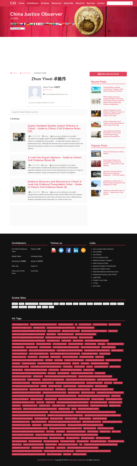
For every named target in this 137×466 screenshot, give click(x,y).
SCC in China (50, 431)
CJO (13, 3)
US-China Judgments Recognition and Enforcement (58, 451)
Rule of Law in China (89, 428)
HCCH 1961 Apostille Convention (107, 379)
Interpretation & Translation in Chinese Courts (110, 392)
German (69, 304)
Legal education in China (30, 405)
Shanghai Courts (105, 431)
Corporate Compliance (28, 363)
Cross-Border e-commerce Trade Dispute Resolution (46, 366)
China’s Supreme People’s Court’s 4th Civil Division (64, 353)
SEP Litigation (60, 431)
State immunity (17, 444)
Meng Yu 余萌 (36, 249)
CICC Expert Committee (86, 357)
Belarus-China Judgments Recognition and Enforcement (28, 334)
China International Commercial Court (105, 272)
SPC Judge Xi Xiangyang (68, 441)
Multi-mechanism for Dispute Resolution (61, 412)
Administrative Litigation (66, 324)
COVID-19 (76, 363)
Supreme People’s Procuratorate (104, 266)
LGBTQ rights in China (58, 405)
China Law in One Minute (76, 344)
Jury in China (40, 402)
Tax (81, 444)
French (62, 304)
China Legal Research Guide (115, 344)
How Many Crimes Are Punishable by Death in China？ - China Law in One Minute (113, 163)
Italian (75, 304)
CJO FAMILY (97, 255)
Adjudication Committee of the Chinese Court (43, 324)
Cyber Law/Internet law (101, 366)
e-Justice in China (89, 370)
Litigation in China (115, 405)
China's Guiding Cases (108, 347)
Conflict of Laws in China (113, 360)
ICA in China (108, 383)
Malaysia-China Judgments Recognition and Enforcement (40, 409)
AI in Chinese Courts (85, 324)
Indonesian (23, 307)
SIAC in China (116, 431)
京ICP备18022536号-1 (46, 460)
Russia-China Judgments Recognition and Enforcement (28, 431)
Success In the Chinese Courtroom (33, 444)
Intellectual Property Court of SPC (105, 274)
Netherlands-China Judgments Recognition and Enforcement (65, 415)
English (15, 304)
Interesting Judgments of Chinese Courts (41, 389)
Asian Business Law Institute (85, 328)
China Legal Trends (31, 347)
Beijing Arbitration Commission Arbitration (94, 331)
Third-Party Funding (37, 448)
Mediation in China (64, 409)
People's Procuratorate (99, 418)
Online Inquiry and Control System (22, 418)
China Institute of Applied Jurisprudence (96, 340)
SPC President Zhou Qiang (115, 441)
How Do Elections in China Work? (113, 153)
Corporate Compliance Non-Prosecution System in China (54, 363)
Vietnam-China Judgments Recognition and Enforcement (29, 454)
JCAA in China (116, 396)
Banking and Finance (54, 331)
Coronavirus (16, 363)
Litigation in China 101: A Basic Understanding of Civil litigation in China (114, 183)
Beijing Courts (113, 331)
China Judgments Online (44, 344)
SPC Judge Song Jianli (35, 441)
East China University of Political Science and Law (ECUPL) (29, 373)
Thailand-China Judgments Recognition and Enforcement (100, 444)
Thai (39, 307)
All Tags (16, 318)
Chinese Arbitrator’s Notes (89, 353)
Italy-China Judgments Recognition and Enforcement (61, 396)
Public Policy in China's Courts (21, 425)
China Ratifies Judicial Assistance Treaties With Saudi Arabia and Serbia (113, 89)
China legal (101, 344)
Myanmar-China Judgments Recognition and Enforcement (29, 415)
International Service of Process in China (54, 392)
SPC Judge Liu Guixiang (103, 438)
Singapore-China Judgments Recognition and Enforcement (80, 435)
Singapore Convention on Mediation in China (48, 435)
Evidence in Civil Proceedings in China (82, 373)
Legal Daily (97, 277)
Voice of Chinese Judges (54, 454)
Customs (89, 366)
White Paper (67, 454)
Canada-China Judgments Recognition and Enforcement (29, 340)
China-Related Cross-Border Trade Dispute (97, 350)
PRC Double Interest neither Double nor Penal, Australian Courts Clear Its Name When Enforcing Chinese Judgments (113, 100)
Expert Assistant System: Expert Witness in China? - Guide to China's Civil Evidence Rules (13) (54, 128)
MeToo (74, 409)
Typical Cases (61, 448)
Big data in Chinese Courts (65, 334)
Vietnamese (32, 307)
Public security (37, 425)
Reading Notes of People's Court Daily (54, 425)
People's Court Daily (100, 280)
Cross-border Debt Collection (103, 249)
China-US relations (117, 350)
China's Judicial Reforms (20, 350)
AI (76, 324)
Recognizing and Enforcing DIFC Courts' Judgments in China (85, 425)
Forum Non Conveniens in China (22, 376)
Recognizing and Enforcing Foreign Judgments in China (65, 428)
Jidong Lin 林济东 (37, 261)
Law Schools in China (115, 402)
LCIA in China (16, 405)
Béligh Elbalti (16, 256)
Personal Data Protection (39, 422)
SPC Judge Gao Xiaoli (73, 438)
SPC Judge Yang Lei (82, 441)
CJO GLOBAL (97, 252)
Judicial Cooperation (98, 399)
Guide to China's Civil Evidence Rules (53, 379)
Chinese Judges (44, 357)
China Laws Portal (90, 344)
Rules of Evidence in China (105, 428)
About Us (79, 3)
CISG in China (99, 357)
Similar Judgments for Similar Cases (23, 435)
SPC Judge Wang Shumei (51, 441)
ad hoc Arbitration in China (20, 324)
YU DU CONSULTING (100, 257)
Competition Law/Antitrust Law (95, 360)
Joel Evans (34, 271)
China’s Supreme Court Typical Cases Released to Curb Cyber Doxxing (113, 123)
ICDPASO (43, 386)
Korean (90, 304)
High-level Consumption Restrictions (42, 383)
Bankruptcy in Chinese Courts (71, 331)
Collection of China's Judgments (74, 360)
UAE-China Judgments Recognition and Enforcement (83, 448)
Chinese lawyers (55, 357)
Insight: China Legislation (85, 386)
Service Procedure (93, 431)
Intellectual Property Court (20, 389)
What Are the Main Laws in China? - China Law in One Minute (113, 192)
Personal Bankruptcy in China (21, 422)
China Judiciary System (59, 344)
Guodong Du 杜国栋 (19, 261)
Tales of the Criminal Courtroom (68, 444)
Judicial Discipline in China (113, 399)
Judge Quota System (36, 399)
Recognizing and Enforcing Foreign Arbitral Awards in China (30, 428)
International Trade (73, 392)
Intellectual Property (101, 386)
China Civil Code (78, 340)
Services (91, 3)
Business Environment (86, 337)
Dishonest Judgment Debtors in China (36, 370)
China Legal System (18, 347)
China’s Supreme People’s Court (38, 353)
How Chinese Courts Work (94, 383)
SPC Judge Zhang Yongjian (98, 441)
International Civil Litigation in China (102, 389)
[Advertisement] (68, 56)
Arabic (21, 304)
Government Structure (34, 379)
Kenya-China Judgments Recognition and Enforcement (72, 402)
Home (21, 3)
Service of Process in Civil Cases (76, 431)
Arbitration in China (39, 328)
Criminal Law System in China (99, 363)
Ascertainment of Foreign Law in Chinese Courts (61, 328)
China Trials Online (45, 347)
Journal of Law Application (20, 399)
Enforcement (51, 373)
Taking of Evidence (51, 444)
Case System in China (53, 340)
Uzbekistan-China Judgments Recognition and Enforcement (93, 451)
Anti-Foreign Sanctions (100, 324)
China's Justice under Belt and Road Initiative (42, 350)
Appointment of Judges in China (22, 328)
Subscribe (68, 3)
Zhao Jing (15, 266)
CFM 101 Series (66, 340)
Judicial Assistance (50, 399)
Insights (46, 136)
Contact (100, 3)
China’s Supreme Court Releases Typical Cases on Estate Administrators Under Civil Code (113, 113)
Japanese (82, 304)
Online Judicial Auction (41, 418)
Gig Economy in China (19, 379)
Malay (51, 307)
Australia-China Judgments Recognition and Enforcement (29, 331)
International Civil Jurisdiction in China (79, 389)
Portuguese (98, 304)
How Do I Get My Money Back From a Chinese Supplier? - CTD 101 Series (114, 173)
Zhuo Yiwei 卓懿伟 (51, 87)
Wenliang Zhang (36, 256)
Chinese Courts (32, 357)
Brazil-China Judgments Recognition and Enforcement (28, 337)
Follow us (56, 243)
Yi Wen (95, 283)
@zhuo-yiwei (47, 90)
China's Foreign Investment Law (90, 347)
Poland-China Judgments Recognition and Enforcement (64, 422)
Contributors (33, 3)
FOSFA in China (38, 376)
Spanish (113, 304)
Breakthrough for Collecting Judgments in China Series (61, 337)
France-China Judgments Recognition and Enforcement (60, 376)
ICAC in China (118, 383)
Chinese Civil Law (105, 353)
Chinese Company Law (19, 357)
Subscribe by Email (108, 74)
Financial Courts (100, 373)
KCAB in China (50, 402)
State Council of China (100, 263)
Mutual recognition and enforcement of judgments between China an (95, 412)
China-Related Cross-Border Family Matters (69, 350)
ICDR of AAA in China (55, 386)
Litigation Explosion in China (99, 405)
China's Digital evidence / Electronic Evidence (66, 347)
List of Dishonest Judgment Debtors (77, 405)
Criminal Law (85, 363)
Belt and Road (51, 334)
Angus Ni (34, 266)
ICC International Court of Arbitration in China (25, 386)
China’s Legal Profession (20, 353)
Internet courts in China (88, 392)
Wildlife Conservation (79, 454)
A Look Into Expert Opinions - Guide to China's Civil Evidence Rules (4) (55, 159)
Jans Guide (96, 286)
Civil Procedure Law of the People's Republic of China (28, 360)
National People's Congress (102, 260)
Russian (106, 304)
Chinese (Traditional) (46, 304)
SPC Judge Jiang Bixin (88, 438)
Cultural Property (79, 366)
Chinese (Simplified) (31, 304)
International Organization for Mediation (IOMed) (26, 392)
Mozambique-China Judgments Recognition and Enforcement (30, 412)
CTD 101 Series (67, 366)
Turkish (45, 307)
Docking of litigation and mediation (71, 370)
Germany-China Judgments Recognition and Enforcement (95, 376)
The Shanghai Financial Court (21, 448)
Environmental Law (63, 373)
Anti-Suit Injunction (114, 324)
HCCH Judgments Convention (21, 383)
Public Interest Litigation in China (112, 422)
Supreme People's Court (101, 269)
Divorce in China (53, 370)
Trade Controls (50, 448)
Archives (45, 3)
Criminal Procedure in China (20, 366)
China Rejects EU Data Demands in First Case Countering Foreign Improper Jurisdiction (112, 134)
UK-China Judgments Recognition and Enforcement (27, 451)
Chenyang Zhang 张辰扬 (59, 136)
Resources (56, 3)
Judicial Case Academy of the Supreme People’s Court (74, 399)
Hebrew (15, 307)
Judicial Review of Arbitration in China (23, 402)
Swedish (120, 304)
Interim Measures (60, 389)
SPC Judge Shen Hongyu (19, 441)
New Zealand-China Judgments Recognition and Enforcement (102, 415)
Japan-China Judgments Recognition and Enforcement (93, 396)
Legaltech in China (44, 405)
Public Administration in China (91, 422)
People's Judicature (85, 418)
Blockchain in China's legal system (86, 334)
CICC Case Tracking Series (70, 357)
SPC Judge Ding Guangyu (57, 438)
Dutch (56, 304)
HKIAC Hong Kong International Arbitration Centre (70, 383)
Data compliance (115, 366)
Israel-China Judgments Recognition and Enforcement (28, 396)
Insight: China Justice (70, 386)
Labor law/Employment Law (98, 402)
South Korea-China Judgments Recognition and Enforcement (30, 438)
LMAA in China (17, 409)
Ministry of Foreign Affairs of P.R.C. (88, 409)
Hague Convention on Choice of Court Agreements (80, 379)
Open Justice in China (57, 418)
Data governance (17, 370)
